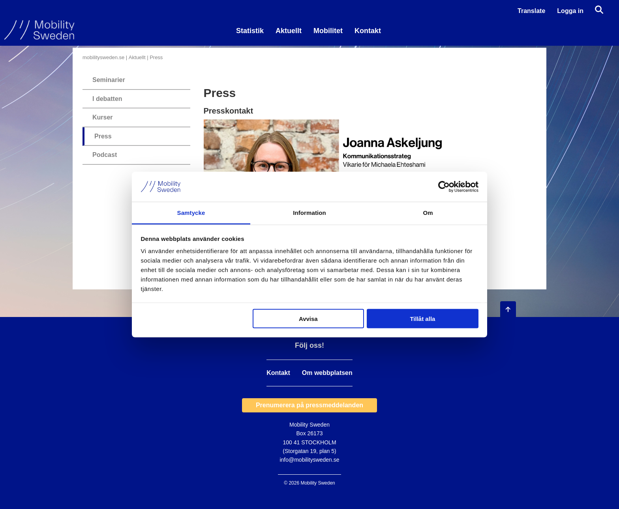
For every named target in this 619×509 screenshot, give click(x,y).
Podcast (104, 154)
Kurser (102, 117)
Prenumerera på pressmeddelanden (309, 405)
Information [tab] (309, 212)
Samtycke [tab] (191, 212)
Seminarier (108, 79)
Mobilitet (328, 31)
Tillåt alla (422, 318)
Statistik (250, 31)
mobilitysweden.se (103, 57)
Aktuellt (289, 31)
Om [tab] (428, 212)
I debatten (107, 98)
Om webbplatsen (327, 373)
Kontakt (368, 31)
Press (103, 136)
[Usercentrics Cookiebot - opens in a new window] (443, 186)
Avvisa (308, 318)
